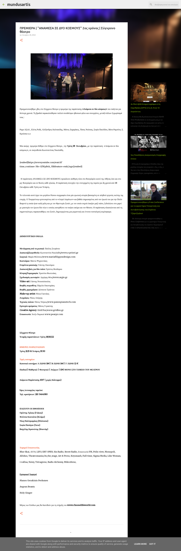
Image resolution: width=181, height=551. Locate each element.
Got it (152, 544)
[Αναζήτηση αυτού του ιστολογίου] (165, 4)
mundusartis (18, 4)
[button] (21, 40)
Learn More (140, 544)
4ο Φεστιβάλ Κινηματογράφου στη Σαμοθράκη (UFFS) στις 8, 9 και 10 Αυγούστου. (145, 108)
